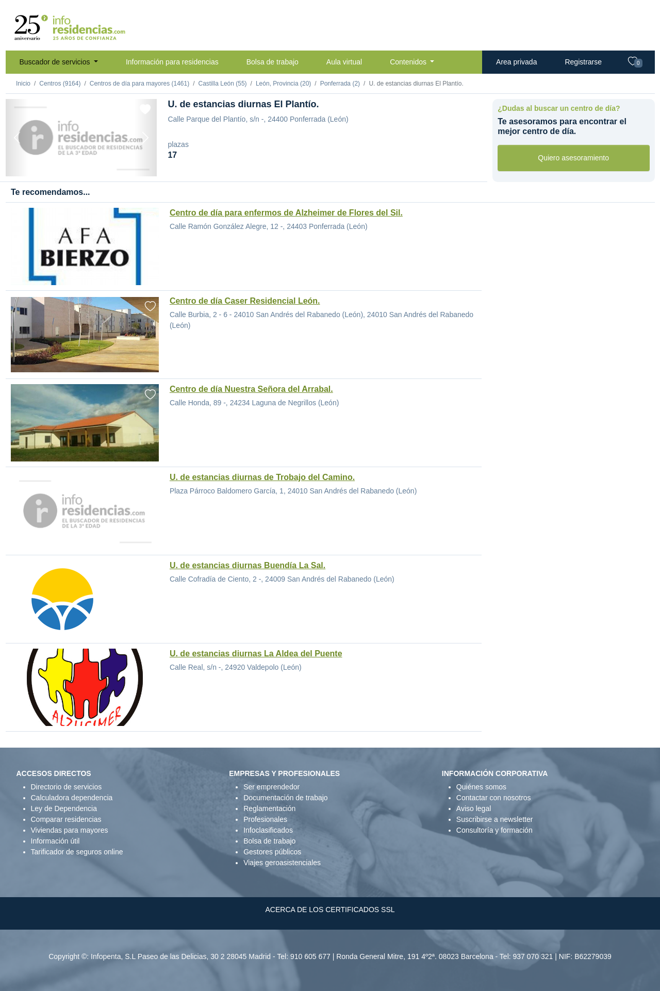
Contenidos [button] (409, 62)
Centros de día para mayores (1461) (139, 83)
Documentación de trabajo (285, 798)
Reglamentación (269, 808)
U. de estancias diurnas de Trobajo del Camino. (262, 477)
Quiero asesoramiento (573, 158)
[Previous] (17, 137)
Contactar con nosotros (493, 798)
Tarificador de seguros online (77, 852)
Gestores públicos (272, 852)
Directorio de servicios (66, 787)
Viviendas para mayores (69, 830)
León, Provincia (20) (283, 83)
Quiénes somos (481, 787)
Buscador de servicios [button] (56, 62)
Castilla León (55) (223, 83)
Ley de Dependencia (64, 808)
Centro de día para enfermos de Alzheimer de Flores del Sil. (286, 212)
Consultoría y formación (494, 830)
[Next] (145, 137)
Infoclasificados (268, 830)
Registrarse (583, 62)
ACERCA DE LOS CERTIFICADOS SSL (329, 909)
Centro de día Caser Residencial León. (245, 300)
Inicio (23, 83)
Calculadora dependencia (72, 798)
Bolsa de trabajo (272, 62)
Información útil (55, 841)
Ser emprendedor (271, 787)
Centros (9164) (59, 83)
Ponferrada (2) (340, 83)
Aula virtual (344, 62)
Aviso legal (473, 808)
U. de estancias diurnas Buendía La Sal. (247, 565)
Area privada (516, 62)
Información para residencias (172, 62)
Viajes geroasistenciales (282, 862)
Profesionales (265, 819)
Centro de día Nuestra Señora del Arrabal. (251, 389)
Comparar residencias (66, 819)
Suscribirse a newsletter (494, 819)
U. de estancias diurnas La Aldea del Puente (256, 653)
